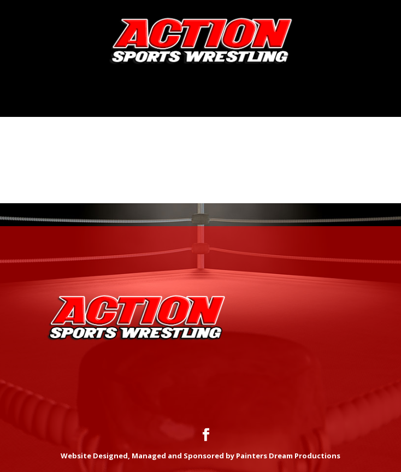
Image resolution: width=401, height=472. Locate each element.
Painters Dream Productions (288, 456)
